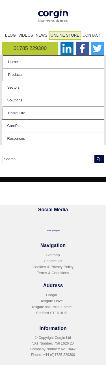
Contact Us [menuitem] (53, 261)
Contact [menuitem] (92, 35)
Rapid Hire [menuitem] (16, 113)
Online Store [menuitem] (65, 35)
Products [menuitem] (15, 74)
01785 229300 (30, 48)
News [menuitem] (41, 35)
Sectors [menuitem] (13, 87)
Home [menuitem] (13, 62)
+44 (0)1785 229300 (59, 355)
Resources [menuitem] (16, 138)
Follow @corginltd (53, 230)
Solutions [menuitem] (14, 100)
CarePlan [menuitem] (15, 126)
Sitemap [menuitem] (53, 255)
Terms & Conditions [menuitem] (53, 273)
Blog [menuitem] (10, 35)
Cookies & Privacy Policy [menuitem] (53, 267)
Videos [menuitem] (25, 35)
